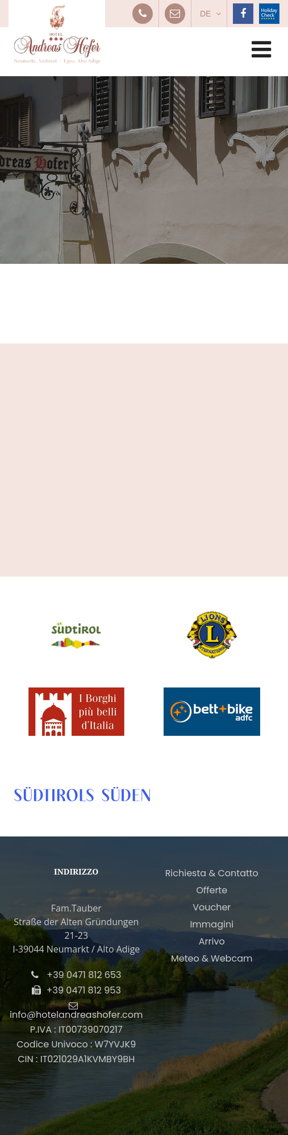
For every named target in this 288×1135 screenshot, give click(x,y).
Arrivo (212, 941)
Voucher (212, 907)
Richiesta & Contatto (211, 873)
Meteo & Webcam (211, 958)
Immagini (211, 924)
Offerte (211, 890)
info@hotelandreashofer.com (76, 1014)
